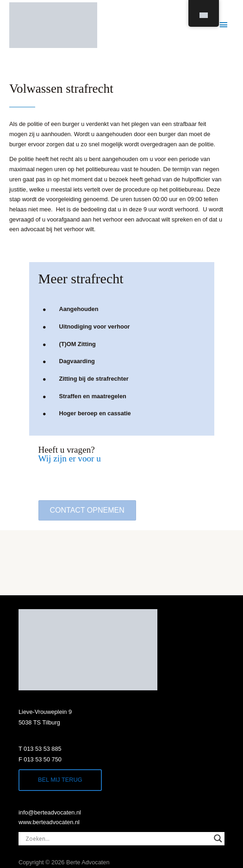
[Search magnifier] (218, 838)
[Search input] (117, 838)
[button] (87, 510)
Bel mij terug (60, 779)
